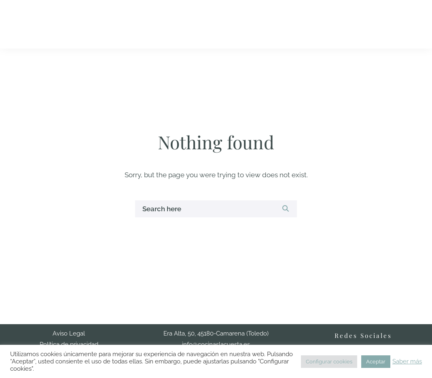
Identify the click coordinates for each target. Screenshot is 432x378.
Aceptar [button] (375, 362)
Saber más (407, 361)
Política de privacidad (69, 344)
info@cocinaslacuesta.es (216, 344)
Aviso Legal (69, 333)
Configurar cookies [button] (329, 362)
